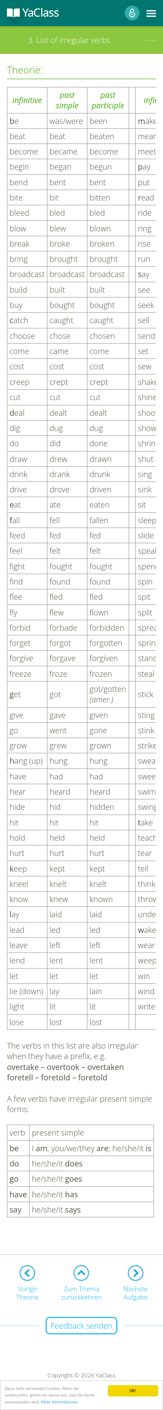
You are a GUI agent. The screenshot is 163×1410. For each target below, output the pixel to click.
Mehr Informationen (59, 1402)
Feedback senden (82, 1325)
